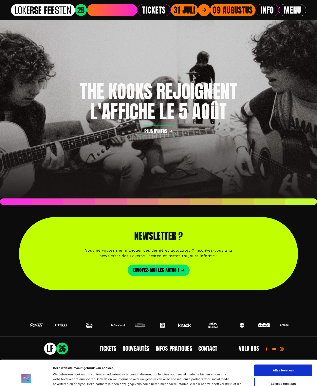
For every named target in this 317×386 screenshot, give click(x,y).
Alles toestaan (283, 346)
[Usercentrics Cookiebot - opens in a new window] (26, 378)
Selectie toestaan (283, 359)
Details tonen (218, 378)
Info (267, 10)
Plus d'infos (155, 131)
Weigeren (283, 372)
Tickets (154, 10)
